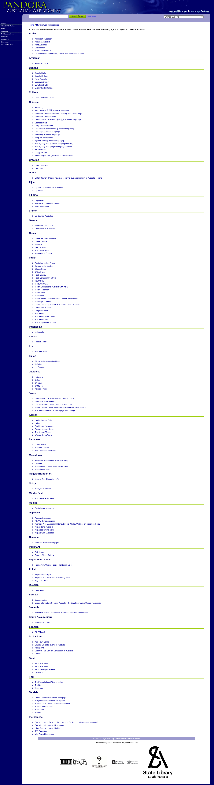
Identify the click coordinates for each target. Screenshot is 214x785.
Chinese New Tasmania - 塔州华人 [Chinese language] (58, 119)
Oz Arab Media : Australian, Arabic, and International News (59, 54)
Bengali (33, 67)
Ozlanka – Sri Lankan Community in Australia (54, 651)
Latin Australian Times (44, 98)
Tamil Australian (41, 663)
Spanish (34, 626)
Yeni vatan (39, 709)
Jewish (33, 393)
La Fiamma (39, 367)
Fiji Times (39, 191)
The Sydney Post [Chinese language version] (54, 143)
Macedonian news (42, 469)
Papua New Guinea (40, 559)
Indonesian (35, 326)
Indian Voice (40, 293)
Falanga (38, 463)
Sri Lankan (35, 636)
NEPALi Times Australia (45, 521)
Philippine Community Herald (47, 203)
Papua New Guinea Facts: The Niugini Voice (53, 565)
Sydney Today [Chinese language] (49, 140)
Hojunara (39, 377)
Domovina (39, 168)
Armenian (34, 58)
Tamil (32, 658)
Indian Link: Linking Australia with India (51, 287)
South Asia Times (42, 622)
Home (3, 23)
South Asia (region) (40, 617)
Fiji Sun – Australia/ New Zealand (49, 188)
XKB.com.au (40, 149)
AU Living (39, 107)
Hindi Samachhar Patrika (45, 278)
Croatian (34, 160)
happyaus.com (41, 152)
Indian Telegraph (42, 290)
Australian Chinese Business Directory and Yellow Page (58, 113)
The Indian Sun (41, 319)
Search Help (91, 16)
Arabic (33, 33)
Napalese (34, 512)
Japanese (34, 371)
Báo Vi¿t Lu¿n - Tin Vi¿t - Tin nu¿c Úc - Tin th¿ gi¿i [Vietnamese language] (66, 722)
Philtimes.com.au (42, 206)
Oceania (34, 537)
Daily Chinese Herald (44, 126)
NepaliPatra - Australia (44, 533)
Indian (32, 257)
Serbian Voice (41, 600)
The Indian (39, 313)
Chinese (34, 102)
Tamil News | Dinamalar (45, 669)
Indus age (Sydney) (43, 302)
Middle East (36, 493)
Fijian (32, 182)
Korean (33, 414)
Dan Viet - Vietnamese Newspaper (49, 725)
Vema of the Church (43, 253)
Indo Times (39, 296)
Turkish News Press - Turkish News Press (52, 704)
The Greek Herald (42, 250)
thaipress (39, 688)
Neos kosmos (41, 247)
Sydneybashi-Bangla (43, 88)
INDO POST (40, 281)
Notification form (7, 34)
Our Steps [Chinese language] (47, 132)
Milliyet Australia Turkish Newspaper (50, 701)
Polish (32, 569)
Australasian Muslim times (46, 508)
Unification (39, 590)
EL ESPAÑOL (41, 632)
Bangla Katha (40, 73)
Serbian (33, 594)
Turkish (33, 692)
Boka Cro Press (41, 165)
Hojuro (38, 423)
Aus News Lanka (42, 642)
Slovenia (34, 607)
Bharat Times (40, 269)
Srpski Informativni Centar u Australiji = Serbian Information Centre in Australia (68, 603)
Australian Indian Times (45, 263)
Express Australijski (43, 574)
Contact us (5, 39)
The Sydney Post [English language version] (53, 146)
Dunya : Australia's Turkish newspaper (51, 698)
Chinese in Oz (41, 123)
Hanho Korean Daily (43, 420)
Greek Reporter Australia (45, 238)
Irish (31, 346)
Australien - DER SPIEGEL (46, 226)
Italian (32, 356)
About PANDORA (7, 26)
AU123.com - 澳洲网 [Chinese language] (52, 110)
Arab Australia (41, 45)
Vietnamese (36, 717)
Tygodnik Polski (41, 580)
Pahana (38, 654)
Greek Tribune (41, 241)
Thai (31, 676)
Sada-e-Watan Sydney (44, 555)
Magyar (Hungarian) (40, 473)
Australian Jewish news (45, 401)
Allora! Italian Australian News (47, 361)
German (33, 220)
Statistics (4, 36)
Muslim (33, 502)
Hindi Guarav (40, 275)
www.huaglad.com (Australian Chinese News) (54, 155)
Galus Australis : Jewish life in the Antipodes (53, 404)
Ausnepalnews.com (43, 518)
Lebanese (34, 439)
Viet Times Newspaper (44, 734)
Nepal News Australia (44, 527)
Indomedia (39, 332)
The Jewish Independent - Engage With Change (55, 410)
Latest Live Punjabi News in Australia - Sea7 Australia (57, 305)
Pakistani (34, 547)
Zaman (38, 712)
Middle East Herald (43, 51)
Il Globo (38, 364)
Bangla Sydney (41, 76)
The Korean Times (43, 432)
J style (37, 380)
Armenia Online (41, 63)
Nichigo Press (41, 389)
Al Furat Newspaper (43, 39)
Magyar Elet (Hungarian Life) (47, 479)
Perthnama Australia (43, 307)
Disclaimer (5, 42)
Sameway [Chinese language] (47, 135)
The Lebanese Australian (45, 451)
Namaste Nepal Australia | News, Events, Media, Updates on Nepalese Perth (67, 524)
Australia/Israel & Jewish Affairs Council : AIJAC (55, 398)
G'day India (39, 272)
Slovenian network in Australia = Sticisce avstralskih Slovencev (61, 612)
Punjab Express (41, 310)
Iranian (33, 336)
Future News (40, 445)
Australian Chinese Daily (45, 116)
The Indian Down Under (45, 316)
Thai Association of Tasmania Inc (49, 682)
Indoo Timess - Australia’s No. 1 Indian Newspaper (56, 299)
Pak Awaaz (39, 552)
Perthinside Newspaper (45, 426)
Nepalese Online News (44, 530)
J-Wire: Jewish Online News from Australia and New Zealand (60, 407)
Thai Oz (38, 685)
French (33, 210)
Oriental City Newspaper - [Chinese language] (54, 129)
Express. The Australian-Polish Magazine (52, 577)
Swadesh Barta (41, 85)
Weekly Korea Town (43, 435)
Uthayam (39, 672)
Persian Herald (41, 342)
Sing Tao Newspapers (44, 138)
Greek (32, 233)
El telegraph (40, 48)
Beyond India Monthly (44, 266)
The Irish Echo (41, 351)
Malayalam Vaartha (43, 489)
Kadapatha (39, 648)
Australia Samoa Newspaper (47, 542)
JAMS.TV (39, 386)
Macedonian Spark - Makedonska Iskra (51, 466)
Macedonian (36, 455)
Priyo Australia (41, 79)
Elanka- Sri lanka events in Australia (50, 645)
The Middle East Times (44, 498)
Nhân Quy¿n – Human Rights (47, 728)
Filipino (33, 195)
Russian (34, 585)
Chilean (33, 92)
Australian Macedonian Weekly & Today (51, 460)
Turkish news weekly (43, 707)
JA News (38, 383)
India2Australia (41, 284)
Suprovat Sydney (42, 82)
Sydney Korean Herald (44, 429)
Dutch (32, 172)
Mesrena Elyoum (42, 448)
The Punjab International (45, 322)
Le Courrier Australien (44, 216)
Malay (32, 483)
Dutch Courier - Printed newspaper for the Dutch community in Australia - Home (68, 178)
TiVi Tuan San (41, 731)
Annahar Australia (42, 42)
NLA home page (7, 44)
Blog (3, 28)
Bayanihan (39, 200)
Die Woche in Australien (45, 229)
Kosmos (38, 244)
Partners (4, 31)
